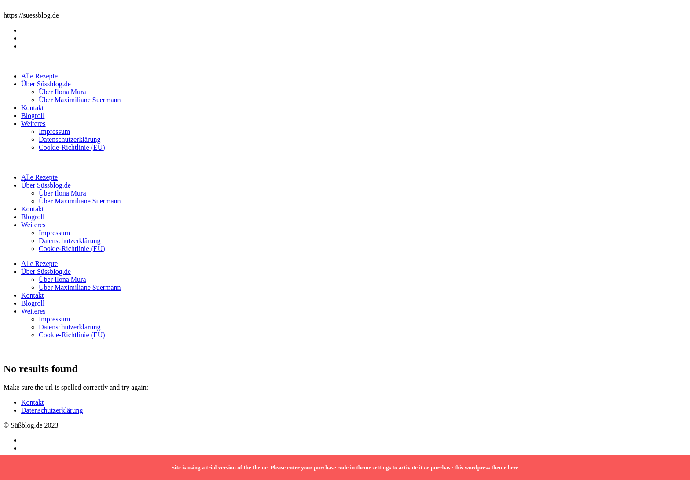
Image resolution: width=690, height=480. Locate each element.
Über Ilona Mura (62, 92)
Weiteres (33, 123)
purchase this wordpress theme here (474, 467)
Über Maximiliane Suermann (80, 99)
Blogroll (32, 115)
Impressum (54, 131)
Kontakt (32, 107)
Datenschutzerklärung (69, 139)
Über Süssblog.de (46, 84)
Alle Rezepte (39, 76)
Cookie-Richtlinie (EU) (72, 147)
